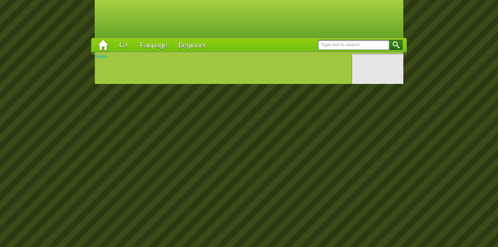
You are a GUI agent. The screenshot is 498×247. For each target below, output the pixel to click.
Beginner (192, 45)
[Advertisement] (275, 18)
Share (101, 56)
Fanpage (153, 45)
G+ (124, 45)
